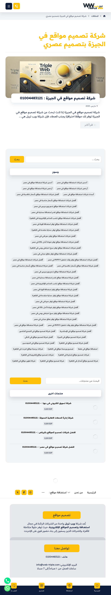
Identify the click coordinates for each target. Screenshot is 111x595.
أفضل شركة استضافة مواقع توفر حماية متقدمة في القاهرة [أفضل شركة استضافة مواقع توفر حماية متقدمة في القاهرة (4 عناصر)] (55, 295)
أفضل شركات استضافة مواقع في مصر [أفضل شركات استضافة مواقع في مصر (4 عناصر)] (28, 260)
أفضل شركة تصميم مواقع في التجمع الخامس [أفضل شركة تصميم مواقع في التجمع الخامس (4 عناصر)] (37, 331)
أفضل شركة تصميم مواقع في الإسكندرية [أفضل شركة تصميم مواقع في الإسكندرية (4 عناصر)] (75, 331)
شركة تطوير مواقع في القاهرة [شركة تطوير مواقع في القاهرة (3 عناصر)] (23, 361)
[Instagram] (20, 492)
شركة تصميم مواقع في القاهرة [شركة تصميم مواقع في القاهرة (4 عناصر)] (52, 361)
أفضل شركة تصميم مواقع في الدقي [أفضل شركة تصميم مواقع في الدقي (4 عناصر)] (39, 337)
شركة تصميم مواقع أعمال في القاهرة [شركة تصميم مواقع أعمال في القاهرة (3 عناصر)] (83, 361)
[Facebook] (14, 492)
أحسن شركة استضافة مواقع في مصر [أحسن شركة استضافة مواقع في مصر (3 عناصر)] (37, 182)
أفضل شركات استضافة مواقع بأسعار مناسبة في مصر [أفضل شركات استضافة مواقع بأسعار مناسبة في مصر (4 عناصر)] (55, 200)
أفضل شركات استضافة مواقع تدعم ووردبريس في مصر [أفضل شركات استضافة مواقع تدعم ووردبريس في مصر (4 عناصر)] (55, 206)
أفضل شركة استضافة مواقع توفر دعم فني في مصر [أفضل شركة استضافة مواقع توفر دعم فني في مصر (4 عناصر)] (55, 301)
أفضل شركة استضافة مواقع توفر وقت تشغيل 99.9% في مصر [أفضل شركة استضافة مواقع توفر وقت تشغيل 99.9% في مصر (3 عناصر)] (72, 325)
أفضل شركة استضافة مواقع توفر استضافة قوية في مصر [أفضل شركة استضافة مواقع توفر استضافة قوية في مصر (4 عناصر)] (55, 289)
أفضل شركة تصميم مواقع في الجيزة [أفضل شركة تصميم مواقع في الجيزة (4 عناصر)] (71, 337)
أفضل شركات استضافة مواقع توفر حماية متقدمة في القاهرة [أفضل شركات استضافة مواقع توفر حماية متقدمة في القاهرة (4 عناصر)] (55, 230)
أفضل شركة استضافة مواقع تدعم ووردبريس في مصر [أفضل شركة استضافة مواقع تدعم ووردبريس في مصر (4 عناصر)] (55, 272)
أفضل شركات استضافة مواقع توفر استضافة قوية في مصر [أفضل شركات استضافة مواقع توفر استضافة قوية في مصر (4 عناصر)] (55, 224)
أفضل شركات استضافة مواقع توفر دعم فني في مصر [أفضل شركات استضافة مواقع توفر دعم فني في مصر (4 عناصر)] (55, 236)
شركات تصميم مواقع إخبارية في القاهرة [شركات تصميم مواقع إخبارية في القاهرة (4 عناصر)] (73, 355)
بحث (25, 381)
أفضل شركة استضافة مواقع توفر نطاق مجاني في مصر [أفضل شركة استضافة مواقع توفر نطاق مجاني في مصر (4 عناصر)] (55, 319)
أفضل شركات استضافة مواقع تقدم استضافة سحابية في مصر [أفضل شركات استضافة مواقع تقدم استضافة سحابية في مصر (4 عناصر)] (55, 212)
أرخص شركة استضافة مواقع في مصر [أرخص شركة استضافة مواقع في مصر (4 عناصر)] (37, 188)
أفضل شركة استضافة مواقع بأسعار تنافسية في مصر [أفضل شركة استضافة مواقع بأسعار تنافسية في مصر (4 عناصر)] (77, 266)
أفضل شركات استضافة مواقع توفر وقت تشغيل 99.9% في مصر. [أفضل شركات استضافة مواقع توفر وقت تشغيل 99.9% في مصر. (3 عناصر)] (72, 260)
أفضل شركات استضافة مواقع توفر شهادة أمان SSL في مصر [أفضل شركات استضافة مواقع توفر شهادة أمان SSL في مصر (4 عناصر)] (55, 242)
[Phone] (7, 581)
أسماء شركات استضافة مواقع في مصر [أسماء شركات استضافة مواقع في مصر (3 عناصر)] (78, 194)
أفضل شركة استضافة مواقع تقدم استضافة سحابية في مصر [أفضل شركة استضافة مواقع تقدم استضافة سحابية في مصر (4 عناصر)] (55, 278)
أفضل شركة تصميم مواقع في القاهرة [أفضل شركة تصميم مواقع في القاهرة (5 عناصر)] (73, 343)
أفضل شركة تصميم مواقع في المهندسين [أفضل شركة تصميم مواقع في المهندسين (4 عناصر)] (38, 343)
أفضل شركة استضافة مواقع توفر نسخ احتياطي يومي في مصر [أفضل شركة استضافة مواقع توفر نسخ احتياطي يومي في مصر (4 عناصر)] (55, 313)
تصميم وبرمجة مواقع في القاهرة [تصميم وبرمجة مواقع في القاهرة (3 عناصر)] (60, 349)
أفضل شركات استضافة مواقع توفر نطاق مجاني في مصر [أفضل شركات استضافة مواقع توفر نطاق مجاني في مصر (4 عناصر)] (55, 254)
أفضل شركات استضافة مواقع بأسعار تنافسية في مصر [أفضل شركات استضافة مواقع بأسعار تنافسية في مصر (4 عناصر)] (38, 194)
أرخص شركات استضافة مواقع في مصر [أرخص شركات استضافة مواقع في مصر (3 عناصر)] (72, 188)
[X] (8, 492)
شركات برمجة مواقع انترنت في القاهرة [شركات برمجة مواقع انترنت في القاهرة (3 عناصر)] (28, 349)
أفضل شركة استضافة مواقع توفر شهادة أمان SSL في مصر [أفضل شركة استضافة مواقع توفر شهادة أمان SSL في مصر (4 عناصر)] (55, 307)
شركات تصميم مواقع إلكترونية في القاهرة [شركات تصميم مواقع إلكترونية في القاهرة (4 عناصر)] (37, 355)
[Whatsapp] (7, 588)
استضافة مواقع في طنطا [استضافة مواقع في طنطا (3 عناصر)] (87, 349)
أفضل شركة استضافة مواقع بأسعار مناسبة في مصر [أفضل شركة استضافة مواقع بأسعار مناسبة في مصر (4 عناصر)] (32, 266)
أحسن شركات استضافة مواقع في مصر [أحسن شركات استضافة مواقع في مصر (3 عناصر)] (72, 182)
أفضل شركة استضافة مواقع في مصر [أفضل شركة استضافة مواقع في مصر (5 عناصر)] (28, 325)
